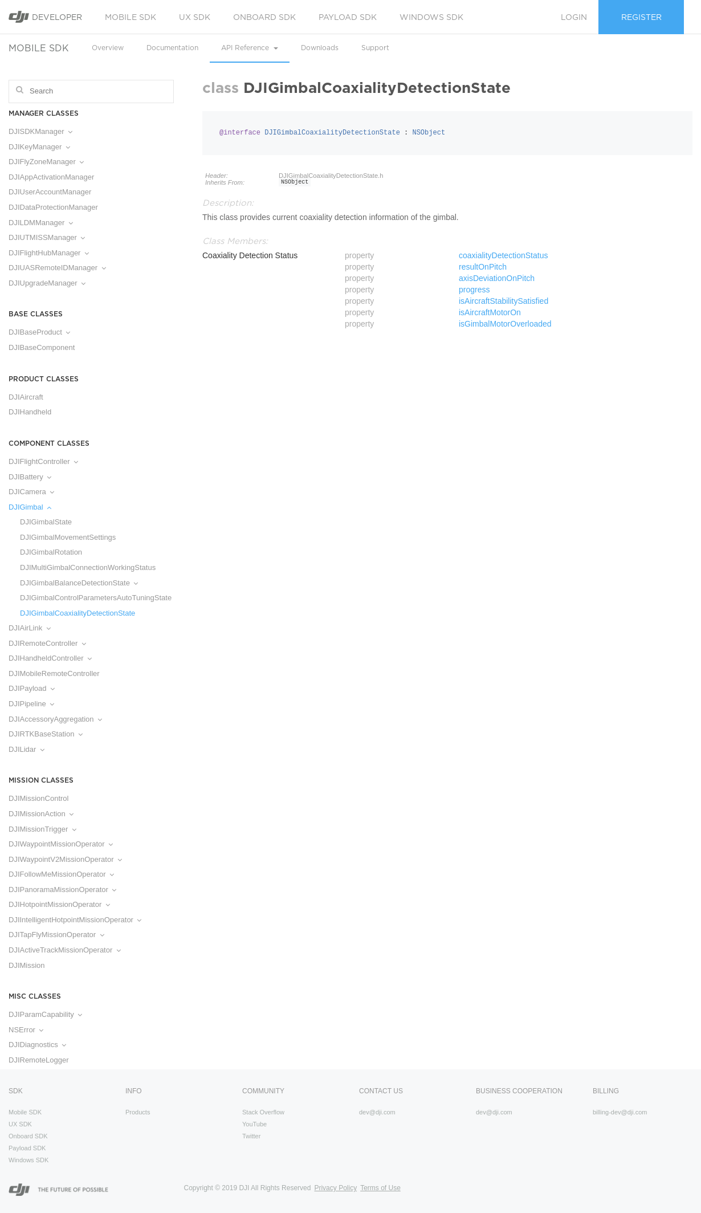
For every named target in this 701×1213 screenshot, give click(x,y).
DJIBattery (30, 477)
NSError (26, 1029)
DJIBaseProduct (39, 332)
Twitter (251, 1136)
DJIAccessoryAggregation (55, 719)
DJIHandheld (30, 412)
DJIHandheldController (50, 658)
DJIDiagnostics (37, 1044)
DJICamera (31, 491)
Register (641, 17)
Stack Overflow (263, 1112)
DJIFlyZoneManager (46, 161)
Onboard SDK (264, 17)
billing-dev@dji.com (620, 1112)
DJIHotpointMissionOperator (59, 904)
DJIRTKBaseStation (46, 734)
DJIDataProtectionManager (53, 207)
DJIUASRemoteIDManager (57, 267)
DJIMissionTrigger (42, 829)
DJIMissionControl (38, 798)
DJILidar (26, 749)
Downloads (320, 47)
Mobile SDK (130, 17)
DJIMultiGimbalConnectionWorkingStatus (88, 567)
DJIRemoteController (47, 643)
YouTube (254, 1124)
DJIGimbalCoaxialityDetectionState (77, 613)
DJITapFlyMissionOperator (56, 934)
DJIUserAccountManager (50, 192)
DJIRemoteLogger (39, 1060)
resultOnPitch (483, 266)
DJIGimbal (30, 507)
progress (474, 289)
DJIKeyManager (39, 147)
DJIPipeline (31, 703)
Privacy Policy (335, 1188)
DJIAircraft (26, 397)
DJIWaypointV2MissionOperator (65, 859)
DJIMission (27, 965)
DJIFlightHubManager (49, 253)
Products (137, 1112)
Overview (108, 47)
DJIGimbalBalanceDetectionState (79, 583)
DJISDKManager (40, 131)
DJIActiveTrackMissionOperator (65, 950)
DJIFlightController (43, 461)
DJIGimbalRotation (51, 552)
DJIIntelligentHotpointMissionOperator (75, 919)
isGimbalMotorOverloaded (505, 323)
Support (375, 47)
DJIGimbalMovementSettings (68, 537)
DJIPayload (32, 688)
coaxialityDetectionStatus (503, 255)
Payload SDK (348, 17)
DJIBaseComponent (42, 347)
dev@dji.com (377, 1112)
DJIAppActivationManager (51, 177)
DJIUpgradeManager (47, 283)
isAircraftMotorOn (490, 312)
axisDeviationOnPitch (497, 278)
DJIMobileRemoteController (54, 673)
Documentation (172, 47)
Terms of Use (380, 1188)
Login (574, 17)
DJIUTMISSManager (47, 237)
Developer (45, 17)
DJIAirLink (30, 628)
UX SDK (194, 17)
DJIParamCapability (45, 1014)
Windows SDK (431, 17)
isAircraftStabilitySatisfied (503, 301)
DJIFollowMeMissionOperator (61, 874)
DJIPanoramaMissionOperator (62, 889)
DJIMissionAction (41, 813)
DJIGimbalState (46, 522)
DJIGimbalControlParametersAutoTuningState (91, 597)
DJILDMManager (41, 222)
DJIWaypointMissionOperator (61, 844)
